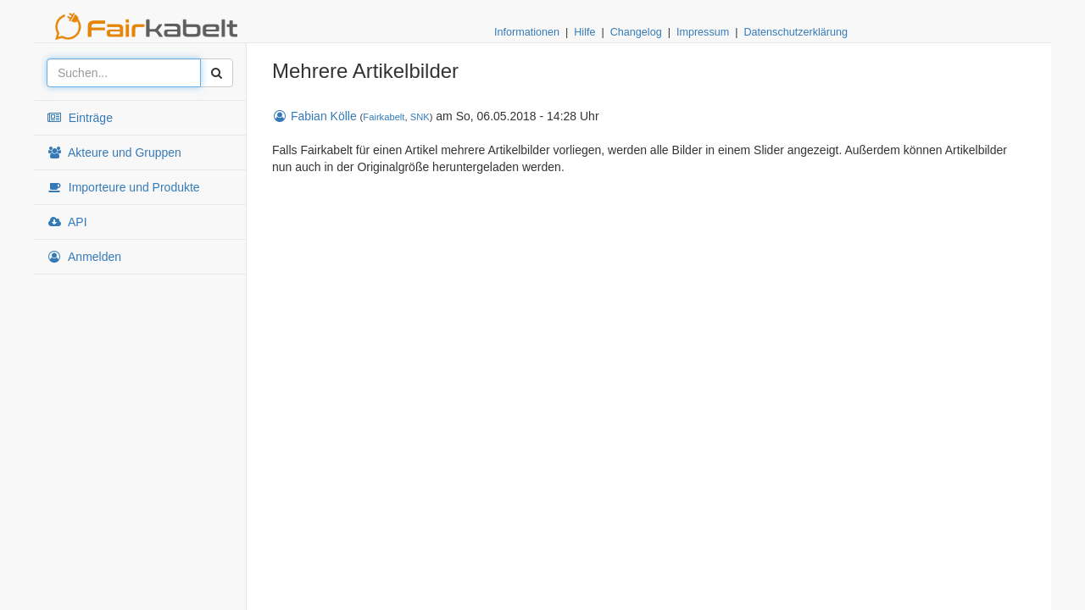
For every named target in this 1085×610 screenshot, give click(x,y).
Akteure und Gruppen (114, 152)
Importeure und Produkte (123, 187)
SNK (420, 117)
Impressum (702, 32)
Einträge (80, 118)
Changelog (636, 32)
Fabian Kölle (314, 116)
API (67, 222)
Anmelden (84, 256)
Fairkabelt (383, 117)
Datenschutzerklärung (795, 32)
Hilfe (584, 32)
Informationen (526, 32)
